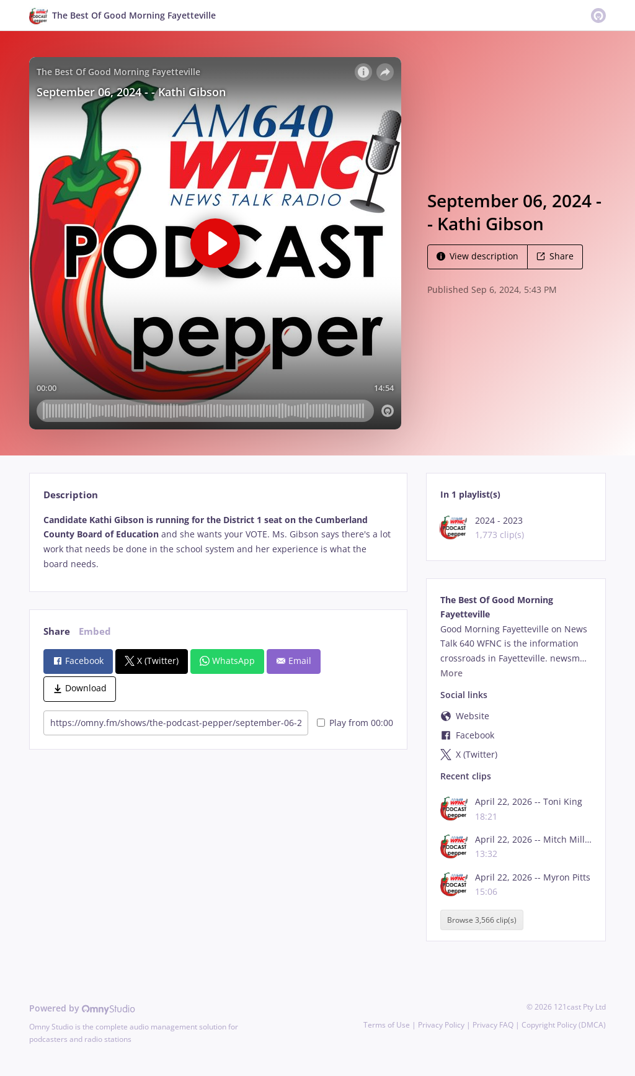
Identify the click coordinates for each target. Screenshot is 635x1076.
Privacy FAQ (493, 1025)
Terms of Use (386, 1025)
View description (477, 256)
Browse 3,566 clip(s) (482, 920)
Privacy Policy (441, 1025)
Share (555, 256)
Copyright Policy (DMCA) (564, 1025)
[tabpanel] (218, 542)
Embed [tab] (95, 631)
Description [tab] (70, 494)
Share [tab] (56, 631)
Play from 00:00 (355, 723)
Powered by (82, 1008)
